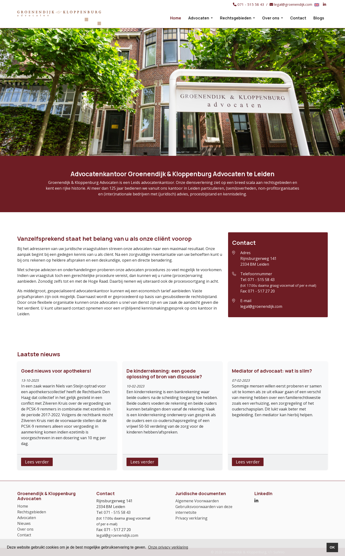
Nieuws (24, 523)
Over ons (25, 529)
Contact (298, 18)
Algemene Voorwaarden (197, 500)
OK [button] (332, 547)
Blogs (318, 18)
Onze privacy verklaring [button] (168, 547)
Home (175, 18)
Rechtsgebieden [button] (236, 18)
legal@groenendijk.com (261, 306)
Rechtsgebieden (31, 512)
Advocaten (26, 517)
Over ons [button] (271, 18)
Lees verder (37, 462)
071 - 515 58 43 (261, 279)
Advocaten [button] (199, 18)
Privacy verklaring (191, 518)
